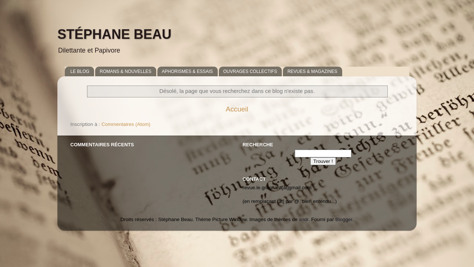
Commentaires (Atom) (125, 124)
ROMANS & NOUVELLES (125, 71)
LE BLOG (79, 71)
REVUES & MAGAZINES (312, 71)
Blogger (344, 219)
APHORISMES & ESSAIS (187, 71)
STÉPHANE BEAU (114, 34)
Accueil (237, 109)
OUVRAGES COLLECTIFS (250, 71)
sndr (303, 219)
